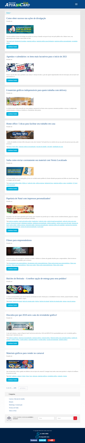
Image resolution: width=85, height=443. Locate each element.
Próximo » (23, 388)
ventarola (60, 376)
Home (8, 13)
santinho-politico (63, 339)
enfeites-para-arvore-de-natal (64, 223)
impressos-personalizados (41, 225)
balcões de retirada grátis (56, 301)
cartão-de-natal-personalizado (54, 221)
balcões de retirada (44, 301)
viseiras (65, 376)
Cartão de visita (31, 183)
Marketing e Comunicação (15, 405)
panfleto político (15, 339)
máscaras (35, 376)
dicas (10, 146)
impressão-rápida (30, 225)
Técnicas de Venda (13, 408)
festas (27, 376)
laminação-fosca (49, 183)
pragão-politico (24, 339)
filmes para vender (31, 265)
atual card (11, 41)
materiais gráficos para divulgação (45, 41)
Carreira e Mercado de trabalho (17, 399)
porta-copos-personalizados (13, 226)
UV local (75, 183)
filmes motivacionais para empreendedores (59, 263)
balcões (37, 301)
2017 (10, 376)
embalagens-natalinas (26, 223)
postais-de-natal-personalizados (29, 226)
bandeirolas (35, 221)
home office (15, 146)
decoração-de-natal (16, 223)
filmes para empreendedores (19, 265)
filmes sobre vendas (58, 265)
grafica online (12, 225)
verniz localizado (10, 185)
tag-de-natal (40, 226)
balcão (10, 301)
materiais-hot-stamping (71, 225)
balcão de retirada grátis (29, 301)
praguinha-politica (33, 339)
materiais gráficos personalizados (62, 41)
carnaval (19, 376)
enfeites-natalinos (51, 223)
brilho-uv (24, 183)
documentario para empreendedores (18, 263)
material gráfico (46, 338)
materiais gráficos (31, 41)
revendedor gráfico (52, 376)
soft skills (49, 146)
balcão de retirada (17, 301)
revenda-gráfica (42, 339)
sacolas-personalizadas (52, 339)
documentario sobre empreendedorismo (38, 263)
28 (15, 388)
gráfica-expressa (40, 183)
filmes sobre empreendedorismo (44, 265)
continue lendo (12, 47)
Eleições (11, 402)
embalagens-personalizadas (39, 223)
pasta (64, 183)
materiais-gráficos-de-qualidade (57, 225)
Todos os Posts (12, 410)
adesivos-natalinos (13, 221)
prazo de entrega (71, 301)
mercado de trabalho (41, 146)
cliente (23, 376)
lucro (31, 376)
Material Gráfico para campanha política (61, 338)
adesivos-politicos (13, 338)
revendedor (69, 183)
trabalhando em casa (58, 146)
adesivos (14, 376)
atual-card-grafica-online (15, 183)
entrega (64, 301)
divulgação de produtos (20, 41)
